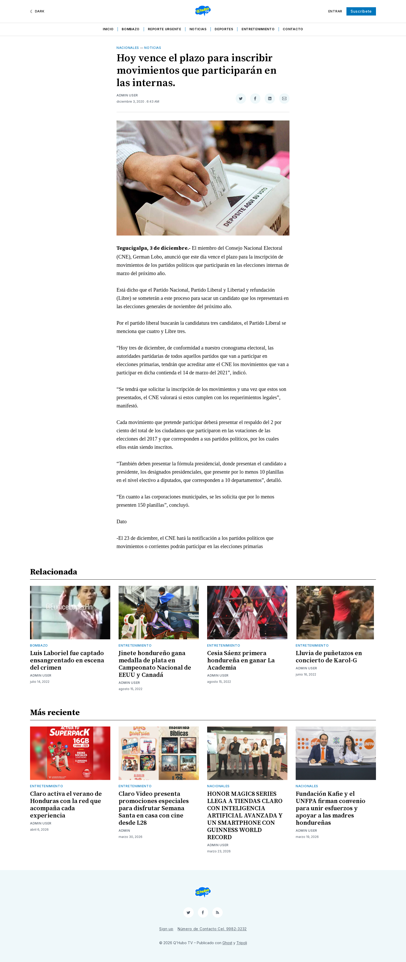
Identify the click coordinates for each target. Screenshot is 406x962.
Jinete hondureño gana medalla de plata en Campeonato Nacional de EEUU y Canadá (155, 664)
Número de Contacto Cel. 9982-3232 (212, 929)
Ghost (227, 943)
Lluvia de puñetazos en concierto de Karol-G (329, 656)
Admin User (127, 95)
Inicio (108, 29)
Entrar (335, 11)
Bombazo (131, 29)
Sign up (166, 929)
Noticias (198, 29)
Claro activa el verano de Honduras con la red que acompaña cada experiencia (66, 805)
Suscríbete (361, 11)
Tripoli (241, 943)
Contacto (293, 29)
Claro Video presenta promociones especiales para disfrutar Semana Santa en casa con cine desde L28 (154, 808)
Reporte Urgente (164, 29)
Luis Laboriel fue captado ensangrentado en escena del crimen (67, 660)
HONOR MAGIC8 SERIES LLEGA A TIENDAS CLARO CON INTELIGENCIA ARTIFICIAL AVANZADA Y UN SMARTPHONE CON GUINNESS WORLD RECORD (244, 815)
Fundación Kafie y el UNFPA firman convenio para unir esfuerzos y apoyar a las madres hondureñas (330, 808)
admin (124, 830)
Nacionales (128, 48)
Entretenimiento (258, 29)
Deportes (224, 29)
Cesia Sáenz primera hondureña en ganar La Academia (241, 660)
